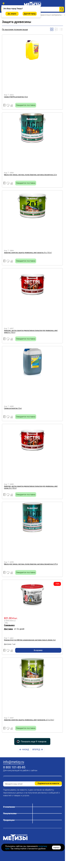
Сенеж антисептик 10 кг (13, 408)
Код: (5, 95)
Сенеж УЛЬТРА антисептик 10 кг (16, 97)
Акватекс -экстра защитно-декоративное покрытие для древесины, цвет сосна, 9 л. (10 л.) (31, 487)
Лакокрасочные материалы (49, 15)
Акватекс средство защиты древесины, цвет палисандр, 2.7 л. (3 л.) (29, 720)
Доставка (8, 629)
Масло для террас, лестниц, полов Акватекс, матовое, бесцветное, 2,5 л (30, 175)
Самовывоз (9, 625)
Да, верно (12, 14)
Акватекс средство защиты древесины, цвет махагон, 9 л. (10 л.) (28, 253)
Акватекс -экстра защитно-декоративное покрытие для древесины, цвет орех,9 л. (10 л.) (31, 331)
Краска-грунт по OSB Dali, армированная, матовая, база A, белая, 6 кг (30, 640)
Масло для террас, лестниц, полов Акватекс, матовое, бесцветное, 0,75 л (31, 564)
